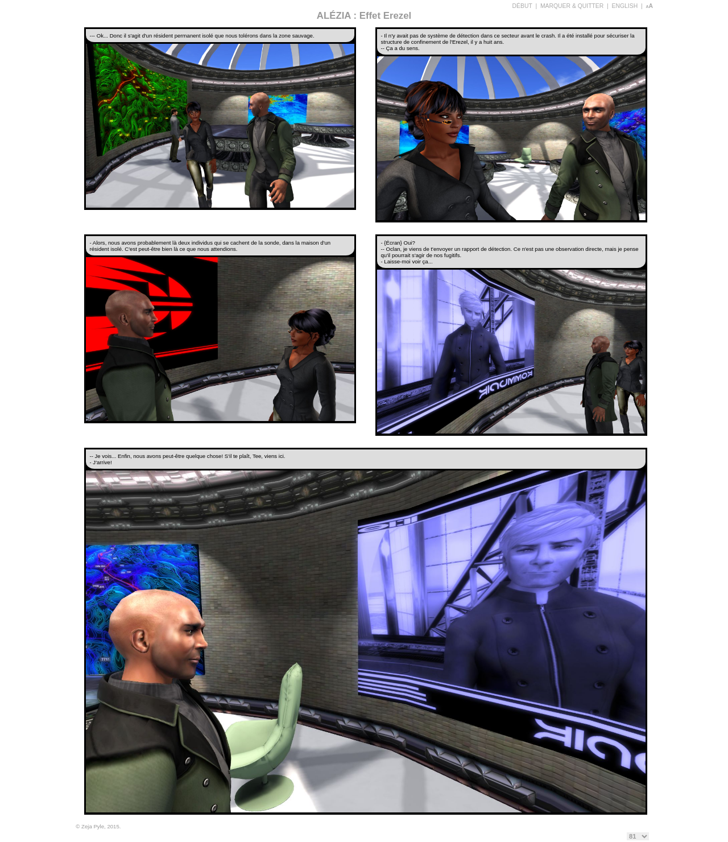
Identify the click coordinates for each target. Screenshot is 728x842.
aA (649, 6)
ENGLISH (625, 6)
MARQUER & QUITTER (571, 6)
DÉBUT (522, 6)
